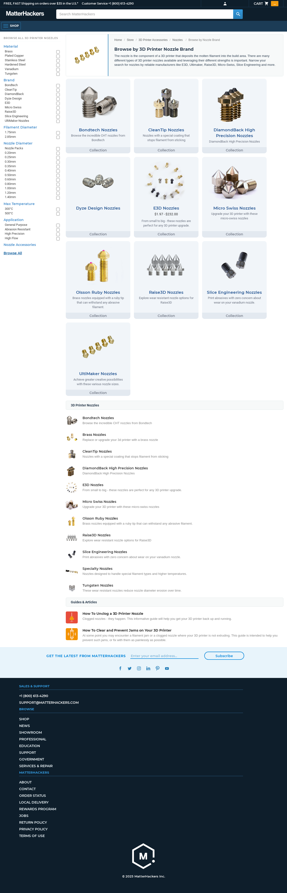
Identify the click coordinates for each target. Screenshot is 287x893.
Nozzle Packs (14, 148)
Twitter (129, 668)
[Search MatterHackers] (238, 14)
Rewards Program (37, 809)
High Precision (14, 233)
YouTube (167, 668)
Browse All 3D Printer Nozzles (31, 38)
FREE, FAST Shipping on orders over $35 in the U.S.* (41, 3)
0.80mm (10, 184)
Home (118, 40)
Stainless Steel (15, 60)
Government (31, 759)
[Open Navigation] (11, 26)
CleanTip (11, 89)
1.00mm (10, 188)
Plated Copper (14, 55)
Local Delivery (34, 802)
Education (29, 746)
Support (27, 752)
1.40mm (10, 197)
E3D (7, 103)
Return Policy (33, 822)
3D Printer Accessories (152, 40)
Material (11, 46)
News (24, 726)
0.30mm (10, 161)
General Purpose (16, 225)
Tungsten (11, 73)
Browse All (13, 253)
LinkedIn (148, 668)
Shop (24, 719)
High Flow (11, 238)
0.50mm (10, 175)
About (25, 782)
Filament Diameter (20, 127)
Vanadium (11, 69)
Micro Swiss (13, 107)
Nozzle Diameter (18, 143)
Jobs (23, 816)
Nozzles (177, 40)
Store (130, 40)
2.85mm (10, 137)
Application (14, 220)
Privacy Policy (33, 829)
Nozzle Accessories (20, 245)
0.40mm (10, 170)
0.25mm (10, 157)
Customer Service (95, 3)
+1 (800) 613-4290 (121, 3)
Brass (9, 51)
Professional (32, 739)
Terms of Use (32, 836)
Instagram (139, 668)
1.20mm (10, 192)
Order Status (32, 795)
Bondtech (11, 85)
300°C (9, 209)
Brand (9, 80)
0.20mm (10, 153)
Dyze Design (13, 98)
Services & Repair (36, 766)
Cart (266, 3)
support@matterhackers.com (49, 702)
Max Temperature (19, 204)
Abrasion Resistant (17, 229)
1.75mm (10, 132)
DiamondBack (14, 94)
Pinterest (157, 668)
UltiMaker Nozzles (17, 120)
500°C (9, 213)
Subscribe (224, 656)
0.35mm (10, 166)
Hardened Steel (15, 64)
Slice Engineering (16, 116)
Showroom (30, 732)
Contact (27, 789)
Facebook (120, 668)
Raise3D (10, 111)
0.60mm (10, 179)
